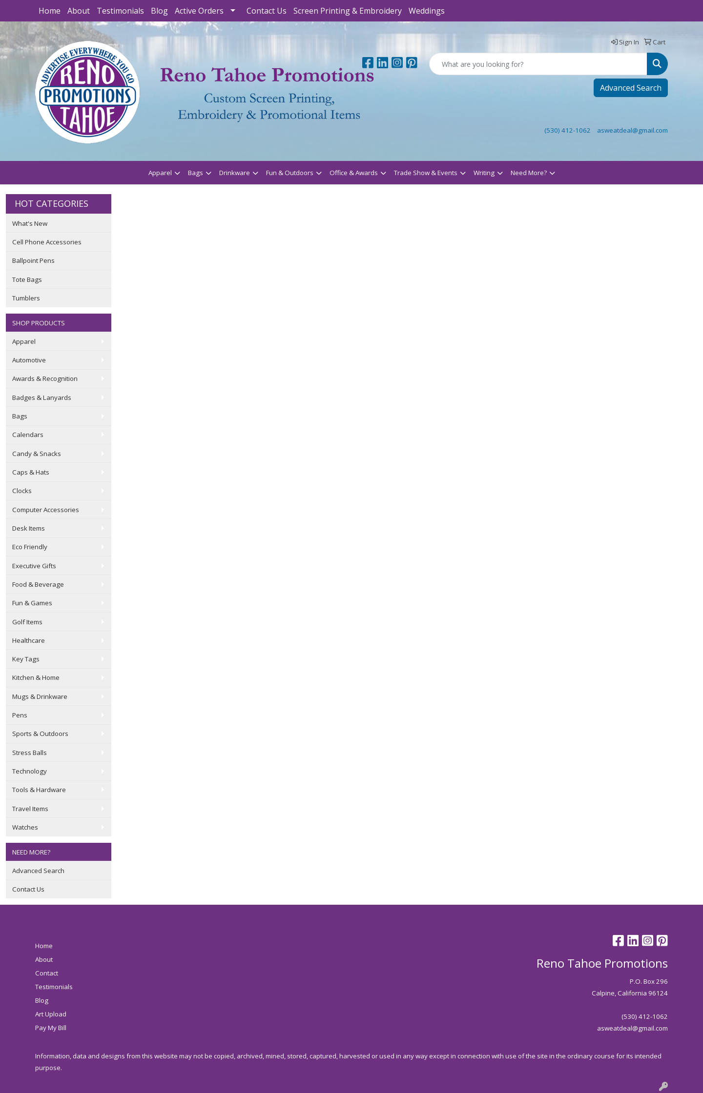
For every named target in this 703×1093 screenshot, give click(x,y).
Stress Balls (29, 752)
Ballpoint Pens (33, 260)
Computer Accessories (45, 509)
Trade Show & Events (425, 172)
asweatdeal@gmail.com (632, 130)
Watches (25, 827)
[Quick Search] (538, 64)
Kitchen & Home (36, 677)
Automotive (29, 360)
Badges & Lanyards (41, 397)
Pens (19, 715)
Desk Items (28, 528)
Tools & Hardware (39, 789)
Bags (195, 172)
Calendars (27, 434)
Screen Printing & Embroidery (347, 10)
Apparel (160, 172)
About (78, 10)
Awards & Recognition (45, 378)
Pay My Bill (50, 1027)
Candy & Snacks (36, 453)
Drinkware (234, 172)
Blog (159, 10)
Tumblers (26, 298)
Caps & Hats (30, 472)
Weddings (427, 10)
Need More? (529, 172)
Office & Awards (354, 172)
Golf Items (27, 621)
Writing (484, 172)
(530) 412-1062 (567, 130)
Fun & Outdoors (289, 172)
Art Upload (50, 1014)
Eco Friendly (29, 546)
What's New (29, 223)
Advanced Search (631, 87)
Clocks (22, 490)
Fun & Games (32, 602)
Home (50, 10)
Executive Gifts (34, 565)
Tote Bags (27, 279)
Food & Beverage (38, 584)
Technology (29, 771)
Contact (46, 973)
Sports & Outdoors (40, 733)
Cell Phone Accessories (47, 242)
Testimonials (120, 10)
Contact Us (267, 10)
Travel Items (30, 808)
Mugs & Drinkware (39, 696)
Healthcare (28, 640)
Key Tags (26, 659)
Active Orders (199, 10)
